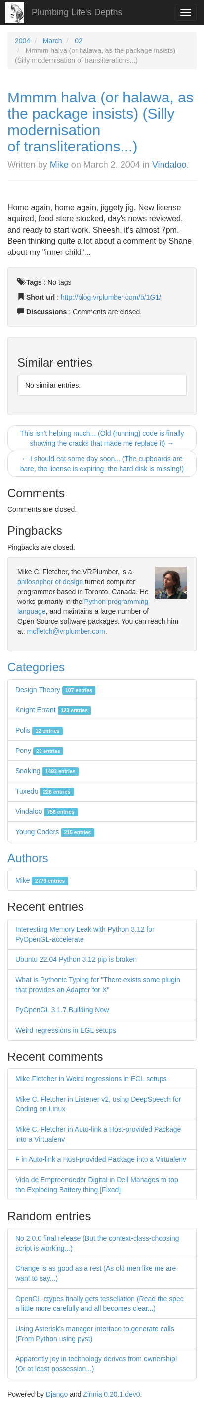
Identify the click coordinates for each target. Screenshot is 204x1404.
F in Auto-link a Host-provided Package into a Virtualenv (100, 1159)
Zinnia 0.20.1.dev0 (111, 1394)
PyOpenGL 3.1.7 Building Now (62, 1010)
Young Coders (54, 832)
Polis (39, 730)
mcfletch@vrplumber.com (66, 631)
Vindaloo (169, 165)
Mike (59, 165)
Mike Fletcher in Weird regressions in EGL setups (91, 1079)
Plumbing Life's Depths (77, 12)
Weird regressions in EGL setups (65, 1030)
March (52, 41)
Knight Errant (53, 710)
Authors (27, 858)
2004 (22, 41)
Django (57, 1394)
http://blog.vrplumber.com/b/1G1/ (111, 297)
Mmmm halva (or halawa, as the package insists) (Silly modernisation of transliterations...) (100, 121)
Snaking (47, 771)
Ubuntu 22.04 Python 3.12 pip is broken (76, 959)
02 (78, 41)
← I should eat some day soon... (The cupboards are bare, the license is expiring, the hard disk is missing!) (102, 464)
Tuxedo (44, 791)
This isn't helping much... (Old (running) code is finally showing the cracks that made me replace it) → (102, 438)
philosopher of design (50, 582)
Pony (39, 750)
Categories (36, 667)
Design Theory (55, 690)
